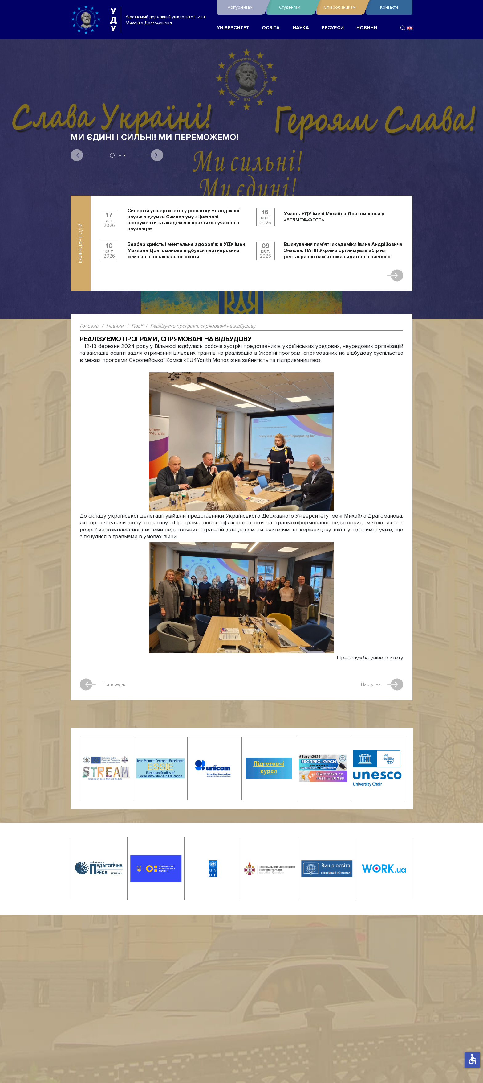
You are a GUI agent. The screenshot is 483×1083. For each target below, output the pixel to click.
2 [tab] (120, 155)
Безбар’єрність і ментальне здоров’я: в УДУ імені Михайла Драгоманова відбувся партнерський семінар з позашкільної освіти (187, 250)
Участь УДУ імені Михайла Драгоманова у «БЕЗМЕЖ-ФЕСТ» (334, 217)
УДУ (113, 20)
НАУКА (301, 28)
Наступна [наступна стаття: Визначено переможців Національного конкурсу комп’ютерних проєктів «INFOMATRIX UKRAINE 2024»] (381, 684)
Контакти (389, 7)
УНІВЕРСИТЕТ (233, 28)
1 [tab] (112, 155)
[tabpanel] (241, 177)
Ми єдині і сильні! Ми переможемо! (154, 137)
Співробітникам (343, 7)
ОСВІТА (271, 28)
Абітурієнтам (245, 7)
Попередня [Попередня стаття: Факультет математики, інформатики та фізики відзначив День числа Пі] (103, 684)
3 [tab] (124, 155)
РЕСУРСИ (333, 28)
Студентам (296, 7)
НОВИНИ (366, 28)
